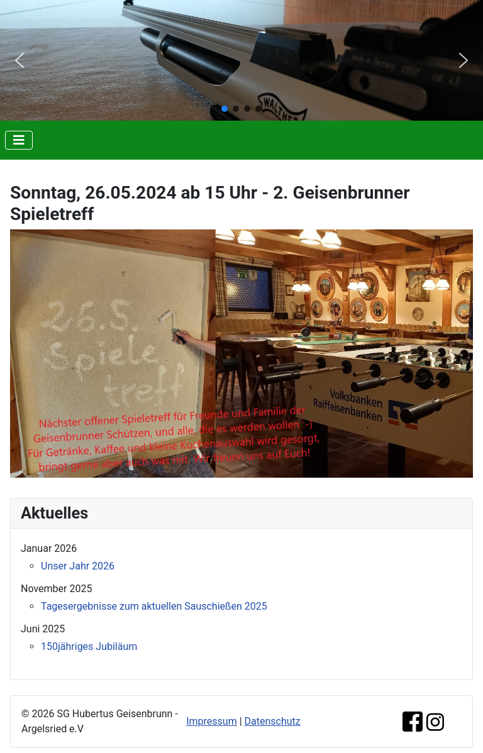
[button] (19, 60)
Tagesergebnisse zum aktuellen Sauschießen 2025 (154, 606)
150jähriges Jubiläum (89, 646)
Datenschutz (273, 721)
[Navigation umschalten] (19, 140)
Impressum (211, 721)
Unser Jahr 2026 (77, 566)
